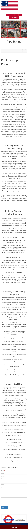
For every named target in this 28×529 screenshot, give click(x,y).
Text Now (14, 527)
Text (20, 15)
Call (16, 15)
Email (3, 476)
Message (3, 487)
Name (3, 470)
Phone (3, 482)
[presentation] (12, 501)
